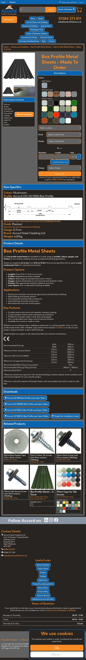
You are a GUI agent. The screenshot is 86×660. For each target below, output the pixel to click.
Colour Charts (43, 569)
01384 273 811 (70, 18)
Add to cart (60, 174)
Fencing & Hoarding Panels (29, 41)
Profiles (43, 576)
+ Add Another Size (60, 162)
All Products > (9, 20)
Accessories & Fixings (29, 37)
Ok (57, 648)
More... (57, 654)
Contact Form (51, 610)
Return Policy (43, 588)
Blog (43, 41)
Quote (40, 18)
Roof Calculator (24, 114)
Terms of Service (43, 595)
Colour (41, 78)
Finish (40, 134)
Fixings (41, 168)
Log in (3, 2)
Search (50, 10)
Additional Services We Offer (43, 599)
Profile (41, 141)
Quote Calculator (66, 9)
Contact (52, 41)
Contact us (60, 327)
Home (33, 18)
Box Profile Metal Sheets (41, 47)
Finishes (43, 572)
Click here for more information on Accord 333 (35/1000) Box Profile (32, 221)
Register (13, 2)
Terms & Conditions (9, 640)
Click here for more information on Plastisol (22, 227)
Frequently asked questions (43, 584)
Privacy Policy (43, 591)
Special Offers (46, 26)
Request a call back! (67, 610)
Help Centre (43, 580)
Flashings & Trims (36, 30)
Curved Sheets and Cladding (36, 22)
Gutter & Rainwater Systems (36, 33)
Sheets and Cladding (30, 26)
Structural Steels (46, 37)
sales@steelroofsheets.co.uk (70, 22)
